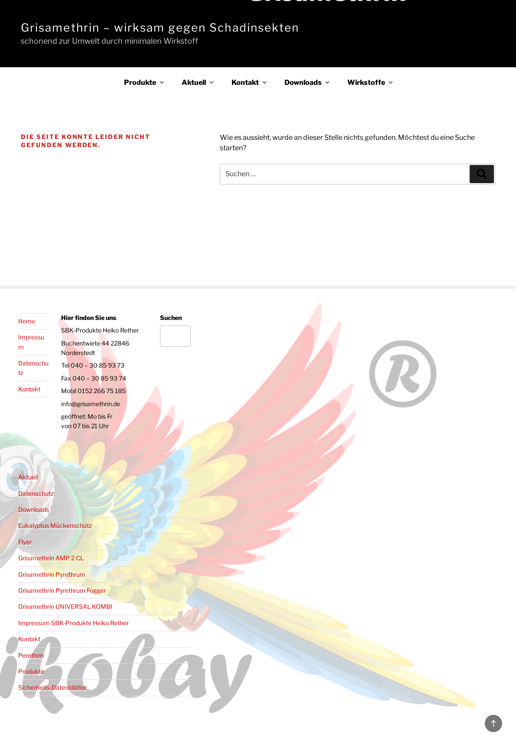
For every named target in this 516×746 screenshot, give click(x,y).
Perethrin (31, 655)
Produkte (144, 82)
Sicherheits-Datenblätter (52, 687)
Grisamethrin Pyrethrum (51, 574)
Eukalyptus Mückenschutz (55, 525)
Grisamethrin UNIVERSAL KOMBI (65, 606)
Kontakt (250, 82)
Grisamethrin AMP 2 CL (51, 558)
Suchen (171, 317)
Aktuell (198, 82)
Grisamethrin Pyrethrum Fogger (62, 590)
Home (26, 321)
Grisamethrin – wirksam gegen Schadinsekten (160, 27)
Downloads (307, 82)
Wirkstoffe (370, 82)
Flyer (25, 542)
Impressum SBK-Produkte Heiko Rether (73, 623)
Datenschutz (36, 493)
